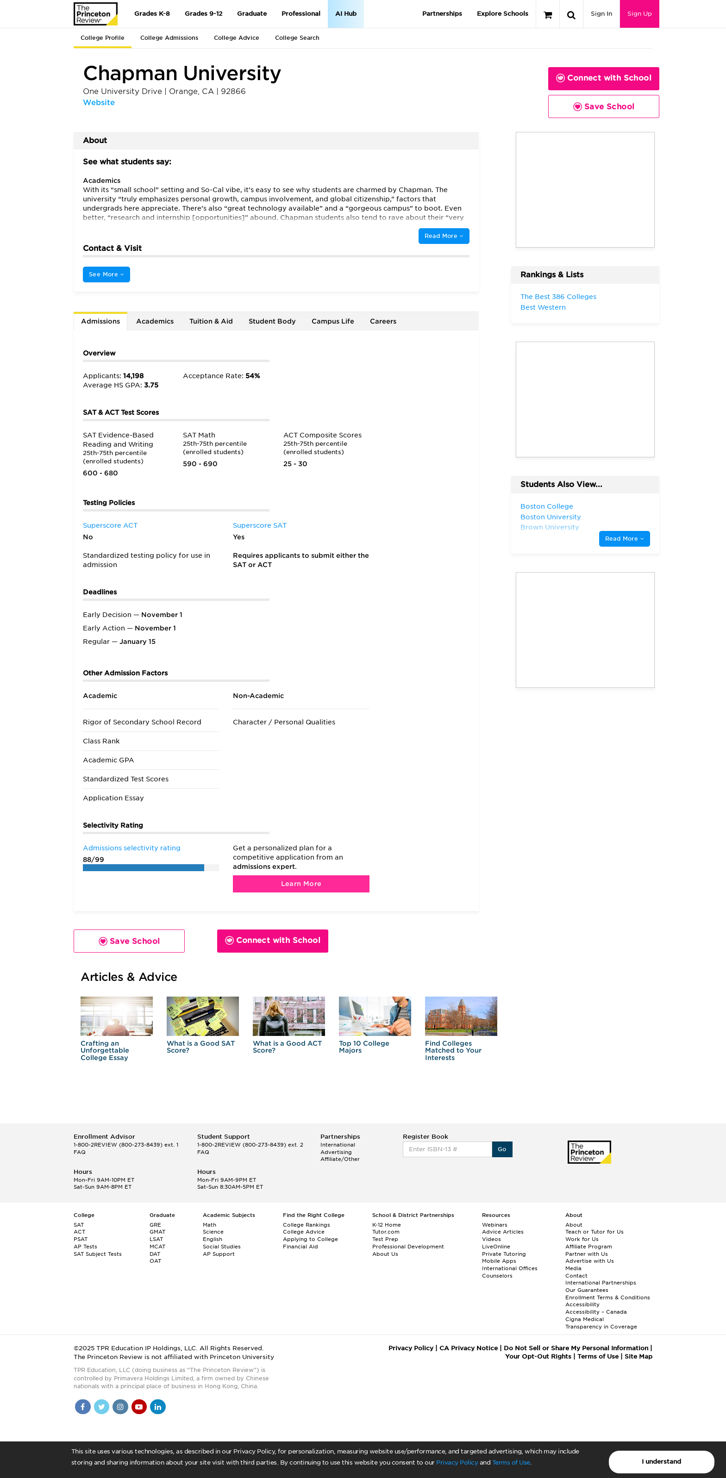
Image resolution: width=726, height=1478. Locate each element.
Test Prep (385, 1239)
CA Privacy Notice (468, 1348)
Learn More (301, 883)
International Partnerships (600, 1282)
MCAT (157, 1246)
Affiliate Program (588, 1246)
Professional (301, 13)
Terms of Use (511, 1462)
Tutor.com (386, 1232)
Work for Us (582, 1239)
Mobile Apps (499, 1261)
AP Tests (85, 1246)
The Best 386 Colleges (558, 296)
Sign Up (639, 13)
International (337, 1144)
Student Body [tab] (272, 321)
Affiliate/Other (340, 1159)
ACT (79, 1232)
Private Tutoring (504, 1254)
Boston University (550, 517)
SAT (79, 1225)
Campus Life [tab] (333, 321)
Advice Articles (503, 1232)
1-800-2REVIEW (126, 1144)
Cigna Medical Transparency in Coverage (601, 1323)
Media (573, 1268)
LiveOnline (496, 1246)
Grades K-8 (152, 13)
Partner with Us (586, 1254)
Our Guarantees (586, 1290)
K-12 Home (386, 1225)
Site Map (638, 1356)
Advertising (336, 1152)
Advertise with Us (589, 1261)
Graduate (252, 13)
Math (209, 1225)
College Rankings (306, 1225)
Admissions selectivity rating (132, 848)
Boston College (546, 506)
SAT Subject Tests (98, 1254)
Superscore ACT (110, 525)
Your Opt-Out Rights (538, 1356)
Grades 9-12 (203, 13)
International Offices (510, 1268)
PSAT (81, 1239)
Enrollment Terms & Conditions (607, 1297)
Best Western (543, 307)
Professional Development (408, 1246)
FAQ (80, 1152)
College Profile (103, 37)
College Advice (236, 37)
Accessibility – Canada (596, 1312)
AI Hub (346, 13)
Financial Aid (300, 1246)
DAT (155, 1254)
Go (502, 1149)
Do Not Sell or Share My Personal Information (576, 1348)
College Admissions (169, 37)
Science (213, 1232)
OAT (155, 1261)
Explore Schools (502, 13)
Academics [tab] (155, 321)
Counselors (497, 1275)
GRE (155, 1225)
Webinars (494, 1225)
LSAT (156, 1239)
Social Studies (222, 1246)
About (573, 1225)
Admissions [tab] (100, 321)
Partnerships (442, 13)
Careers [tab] (383, 321)
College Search (297, 37)
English (212, 1239)
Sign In (601, 13)
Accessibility (582, 1304)
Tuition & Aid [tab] (211, 321)
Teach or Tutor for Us (594, 1232)
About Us (385, 1254)
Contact (576, 1275)
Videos (491, 1239)
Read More (444, 235)
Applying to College (310, 1239)
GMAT (157, 1232)
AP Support (219, 1254)
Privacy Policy (457, 1462)
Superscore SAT (260, 525)
